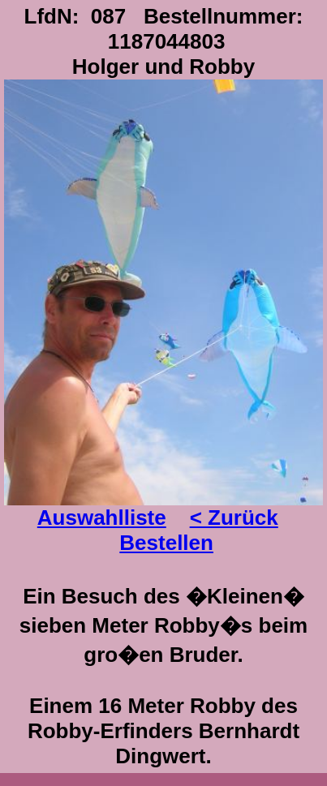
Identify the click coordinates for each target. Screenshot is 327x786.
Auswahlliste (101, 517)
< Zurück (234, 517)
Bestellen (166, 542)
